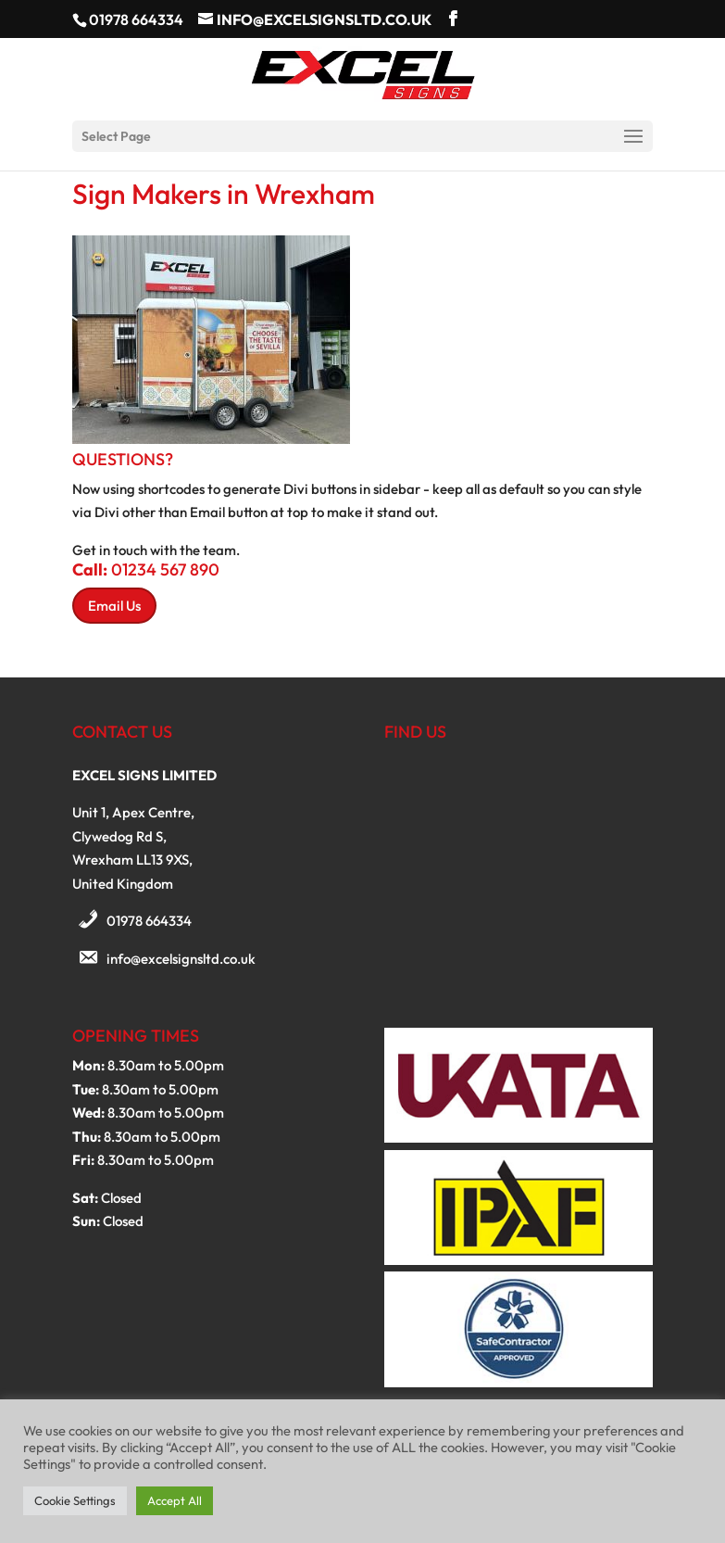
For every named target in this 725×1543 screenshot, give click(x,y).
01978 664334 (149, 921)
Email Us (114, 605)
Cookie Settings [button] (75, 1500)
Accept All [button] (174, 1500)
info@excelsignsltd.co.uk (181, 959)
